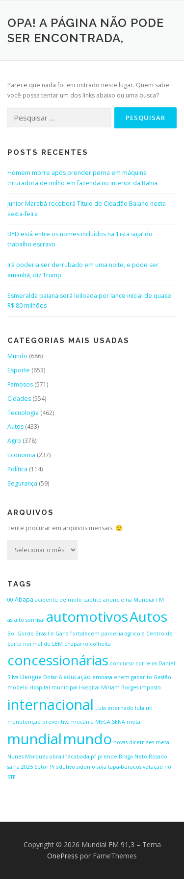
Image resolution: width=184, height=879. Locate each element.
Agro (14, 441)
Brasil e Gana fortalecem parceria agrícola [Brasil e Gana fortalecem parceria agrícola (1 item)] (90, 633)
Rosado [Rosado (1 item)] (158, 756)
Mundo (17, 356)
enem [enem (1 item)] (122, 677)
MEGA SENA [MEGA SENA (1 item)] (110, 721)
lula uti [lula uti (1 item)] (144, 708)
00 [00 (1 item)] (10, 599)
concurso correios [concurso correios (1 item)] (133, 663)
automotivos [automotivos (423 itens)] (87, 616)
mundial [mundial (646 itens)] (34, 739)
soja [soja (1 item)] (101, 766)
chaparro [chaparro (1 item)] (76, 643)
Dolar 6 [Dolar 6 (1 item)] (52, 677)
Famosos (20, 384)
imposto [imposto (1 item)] (150, 687)
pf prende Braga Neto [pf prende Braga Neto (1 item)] (119, 756)
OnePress (62, 855)
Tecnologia (23, 413)
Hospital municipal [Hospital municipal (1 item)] (53, 687)
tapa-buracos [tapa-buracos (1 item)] (124, 766)
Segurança (22, 483)
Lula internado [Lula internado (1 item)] (114, 708)
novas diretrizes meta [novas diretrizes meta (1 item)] (141, 742)
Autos (15, 426)
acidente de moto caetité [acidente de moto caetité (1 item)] (68, 599)
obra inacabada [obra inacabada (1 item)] (69, 756)
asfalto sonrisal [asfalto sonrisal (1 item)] (26, 619)
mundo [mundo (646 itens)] (87, 739)
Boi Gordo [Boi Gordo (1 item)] (20, 633)
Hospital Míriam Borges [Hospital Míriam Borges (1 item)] (108, 687)
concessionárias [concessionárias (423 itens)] (57, 660)
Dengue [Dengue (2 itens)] (31, 677)
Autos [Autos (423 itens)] (148, 616)
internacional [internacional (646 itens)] (50, 704)
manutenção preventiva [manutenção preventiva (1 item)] (38, 721)
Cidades (19, 398)
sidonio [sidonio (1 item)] (86, 766)
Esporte (18, 370)
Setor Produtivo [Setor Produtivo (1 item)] (54, 766)
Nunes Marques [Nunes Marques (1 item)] (27, 756)
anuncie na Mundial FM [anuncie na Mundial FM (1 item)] (133, 599)
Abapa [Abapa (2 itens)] (24, 599)
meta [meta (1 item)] (133, 721)
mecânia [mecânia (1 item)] (82, 721)
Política (17, 469)
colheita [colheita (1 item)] (100, 643)
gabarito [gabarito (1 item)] (141, 677)
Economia (21, 455)
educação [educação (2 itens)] (77, 677)
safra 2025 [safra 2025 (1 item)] (20, 766)
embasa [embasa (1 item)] (102, 677)
